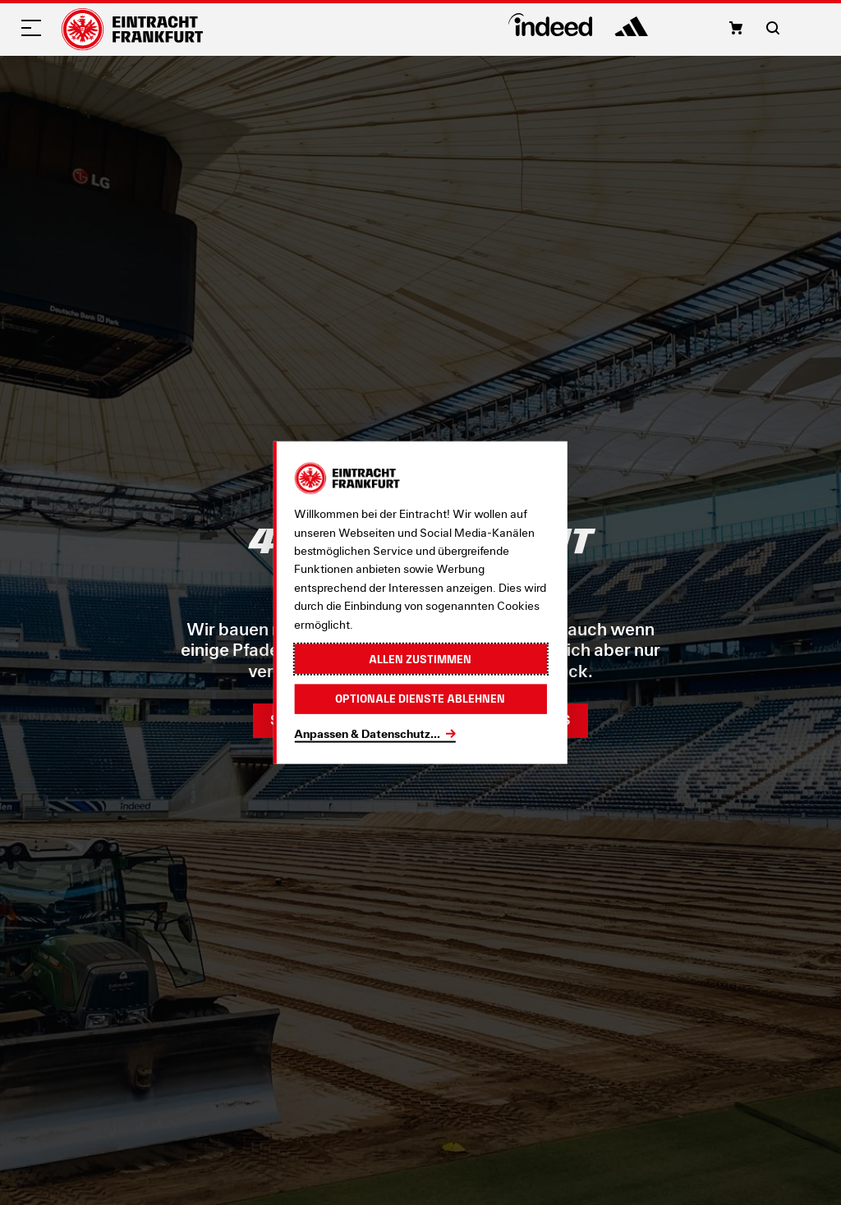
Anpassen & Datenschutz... (367, 733)
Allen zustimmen (420, 658)
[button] (735, 27)
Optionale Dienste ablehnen (420, 698)
